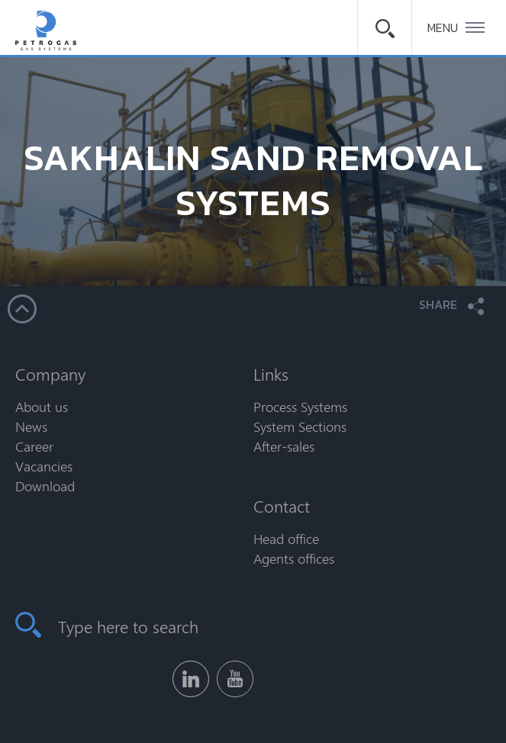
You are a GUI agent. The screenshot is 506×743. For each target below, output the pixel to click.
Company (50, 373)
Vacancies (44, 466)
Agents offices (293, 558)
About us (41, 406)
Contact (281, 505)
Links (270, 373)
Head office (286, 538)
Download (45, 486)
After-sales (283, 446)
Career (34, 446)
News (31, 426)
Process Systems (300, 406)
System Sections (299, 426)
